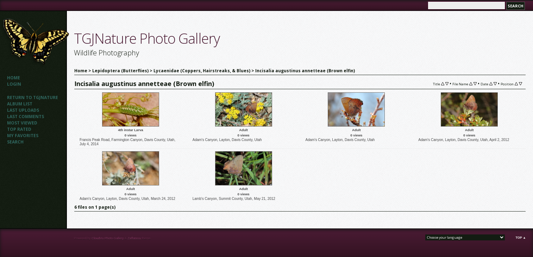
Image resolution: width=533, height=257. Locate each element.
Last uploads (23, 110)
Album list (19, 104)
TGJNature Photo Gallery (147, 38)
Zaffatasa (133, 238)
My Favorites (22, 136)
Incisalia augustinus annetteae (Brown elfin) (305, 71)
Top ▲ (520, 237)
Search (15, 142)
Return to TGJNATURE (32, 97)
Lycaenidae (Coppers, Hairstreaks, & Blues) (201, 71)
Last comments (25, 117)
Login (14, 84)
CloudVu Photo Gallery (108, 238)
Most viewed (22, 123)
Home (13, 78)
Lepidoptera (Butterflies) (120, 71)
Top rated (19, 129)
